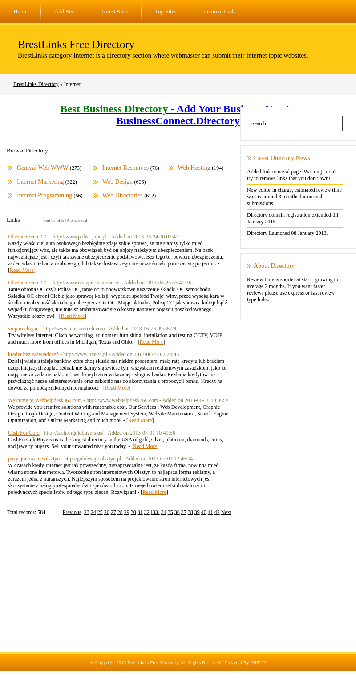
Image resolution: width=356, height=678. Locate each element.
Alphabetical (77, 220)
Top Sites (166, 11)
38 (190, 512)
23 (86, 512)
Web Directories (122, 195)
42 (217, 512)
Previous (72, 512)
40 (203, 512)
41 (210, 512)
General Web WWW (43, 167)
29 (126, 512)
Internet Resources (125, 167)
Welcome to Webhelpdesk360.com (45, 400)
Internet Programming (44, 195)
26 (106, 512)
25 (100, 512)
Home (20, 11)
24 (93, 512)
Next (226, 512)
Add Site (64, 11)
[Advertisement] (178, 589)
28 (120, 512)
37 (183, 512)
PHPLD (258, 662)
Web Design (117, 181)
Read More (22, 270)
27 (113, 512)
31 (140, 512)
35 (170, 512)
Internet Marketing (40, 181)
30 (133, 512)
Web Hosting (194, 167)
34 (163, 512)
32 (147, 512)
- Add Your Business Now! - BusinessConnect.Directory (178, 115)
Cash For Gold (24, 433)
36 (177, 512)
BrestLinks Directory (36, 84)
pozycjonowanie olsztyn (34, 459)
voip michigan (23, 328)
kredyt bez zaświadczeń (33, 354)
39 (197, 512)
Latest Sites (114, 11)
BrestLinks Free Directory (76, 44)
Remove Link (219, 11)
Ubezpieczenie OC (28, 237)
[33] (155, 512)
